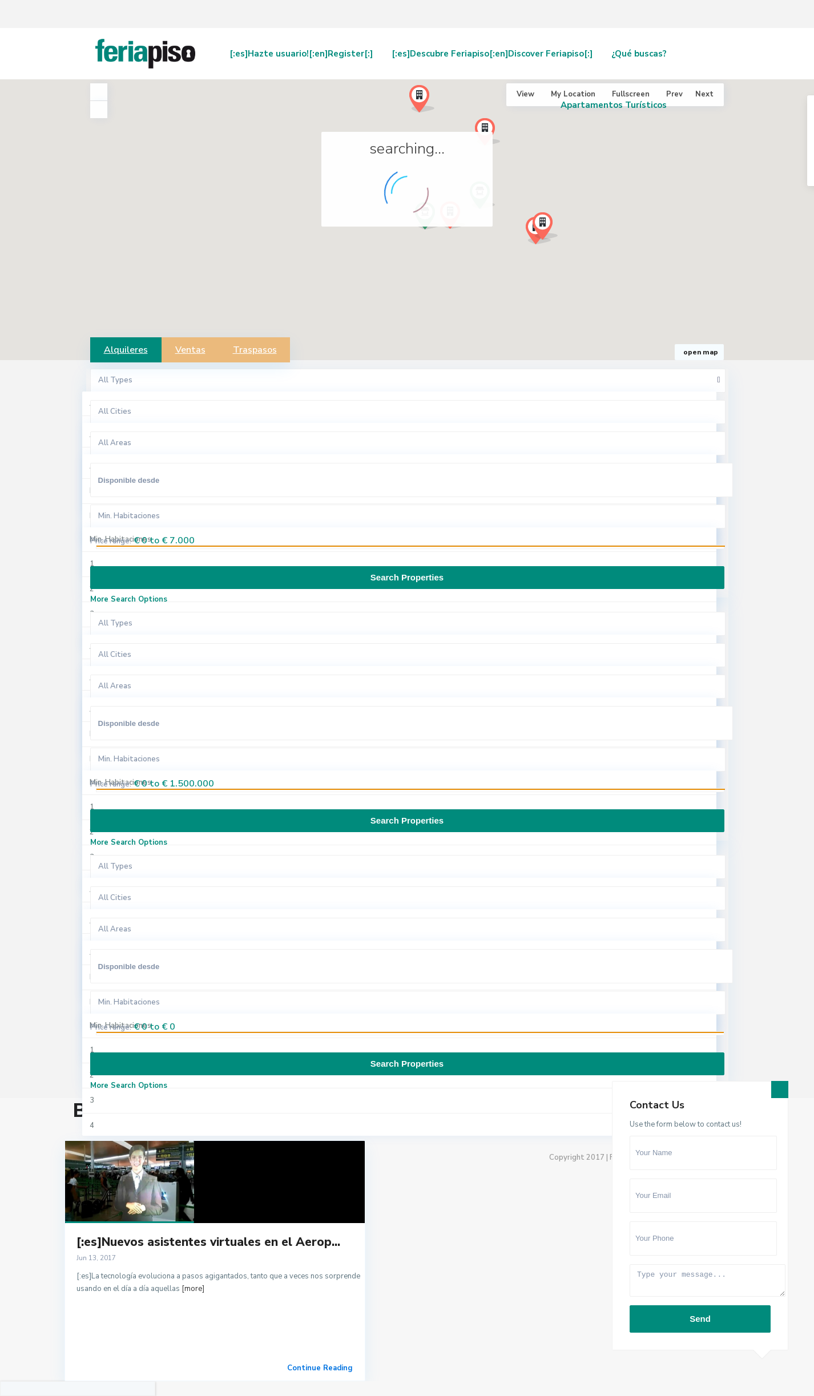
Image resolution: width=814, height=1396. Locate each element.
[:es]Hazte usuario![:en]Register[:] (301, 53)
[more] (193, 1289)
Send (700, 1319)
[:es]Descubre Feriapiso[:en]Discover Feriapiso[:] (492, 53)
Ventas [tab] (190, 350)
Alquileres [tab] (126, 350)
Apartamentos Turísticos (614, 105)
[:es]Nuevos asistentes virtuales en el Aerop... (208, 1242)
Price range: (110, 541)
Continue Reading (320, 1368)
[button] (549, 229)
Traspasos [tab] (255, 350)
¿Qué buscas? (639, 53)
